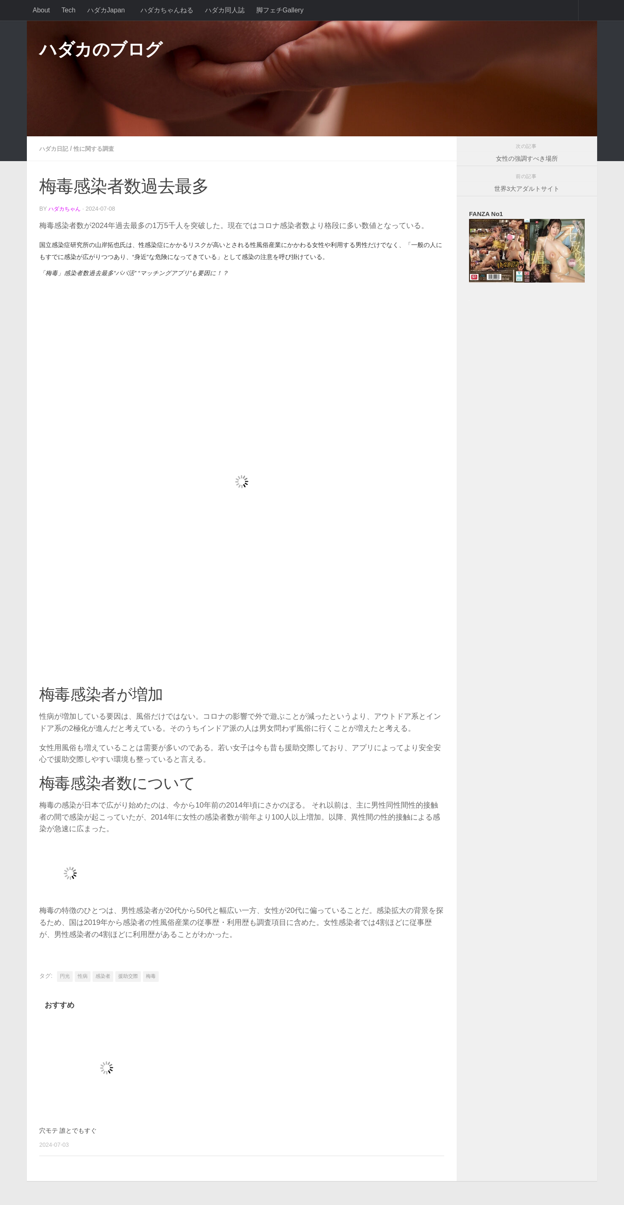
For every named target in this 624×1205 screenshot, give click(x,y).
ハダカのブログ (100, 49)
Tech (69, 10)
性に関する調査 (101, 148)
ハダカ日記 (55, 148)
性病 (83, 975)
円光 (65, 975)
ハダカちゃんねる (167, 10)
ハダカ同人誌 (225, 10)
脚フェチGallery (280, 10)
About (41, 10)
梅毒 (151, 975)
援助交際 (128, 975)
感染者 (102, 975)
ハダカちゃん (65, 208)
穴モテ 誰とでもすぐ (72, 1130)
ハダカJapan (106, 10)
